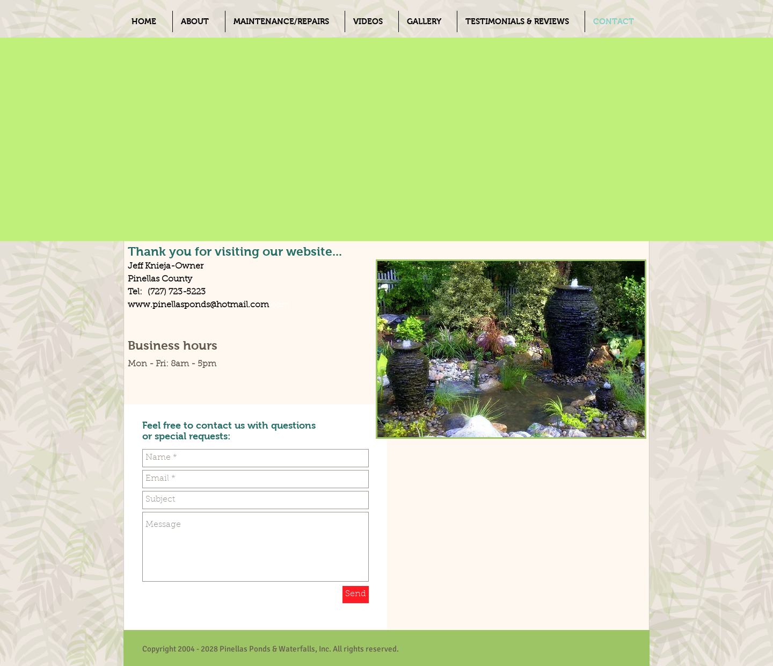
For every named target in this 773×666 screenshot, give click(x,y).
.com (279, 305)
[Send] (355, 594)
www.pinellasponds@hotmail (188, 305)
